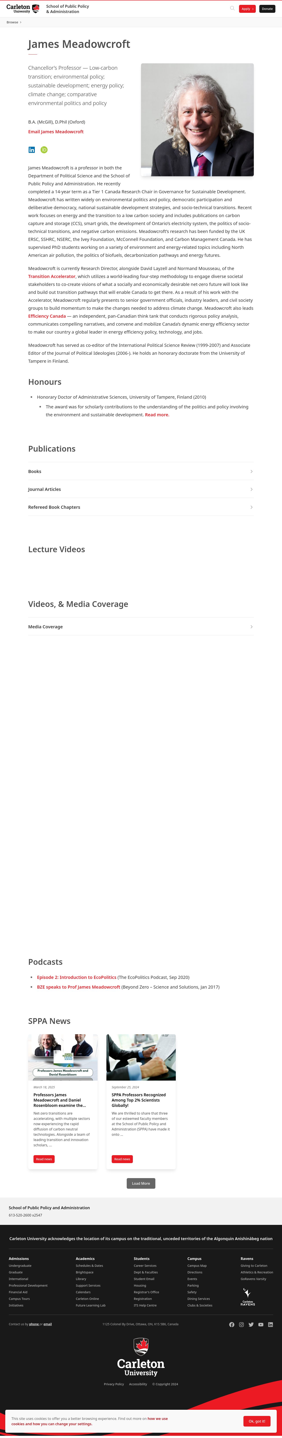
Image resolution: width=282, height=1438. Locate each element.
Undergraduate (20, 1268)
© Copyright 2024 (165, 1386)
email (47, 1326)
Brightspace (84, 1274)
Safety (192, 1294)
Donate (267, 9)
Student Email (144, 1281)
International (18, 1281)
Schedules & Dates (89, 1268)
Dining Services (198, 1301)
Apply (245, 9)
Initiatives (16, 1307)
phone (34, 1326)
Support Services (88, 1288)
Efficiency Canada (47, 318)
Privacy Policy (114, 1386)
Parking (193, 1288)
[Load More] (141, 1185)
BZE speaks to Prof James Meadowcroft (78, 989)
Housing (140, 1288)
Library (81, 1281)
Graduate (16, 1274)
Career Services (145, 1268)
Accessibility (138, 1386)
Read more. (157, 417)
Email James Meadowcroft (56, 134)
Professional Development (28, 1288)
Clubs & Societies (199, 1307)
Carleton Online (87, 1301)
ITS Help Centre (145, 1307)
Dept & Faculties (146, 1274)
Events (192, 1281)
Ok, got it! (257, 1421)
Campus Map (197, 1268)
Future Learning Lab (91, 1307)
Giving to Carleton (254, 1268)
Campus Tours (19, 1301)
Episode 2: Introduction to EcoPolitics (76, 979)
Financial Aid (18, 1294)
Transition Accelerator (51, 278)
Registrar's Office (146, 1294)
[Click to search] (232, 9)
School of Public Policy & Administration (68, 9)
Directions (194, 1274)
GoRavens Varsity (253, 1281)
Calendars (83, 1294)
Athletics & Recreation (257, 1274)
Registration (143, 1301)
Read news (45, 1162)
